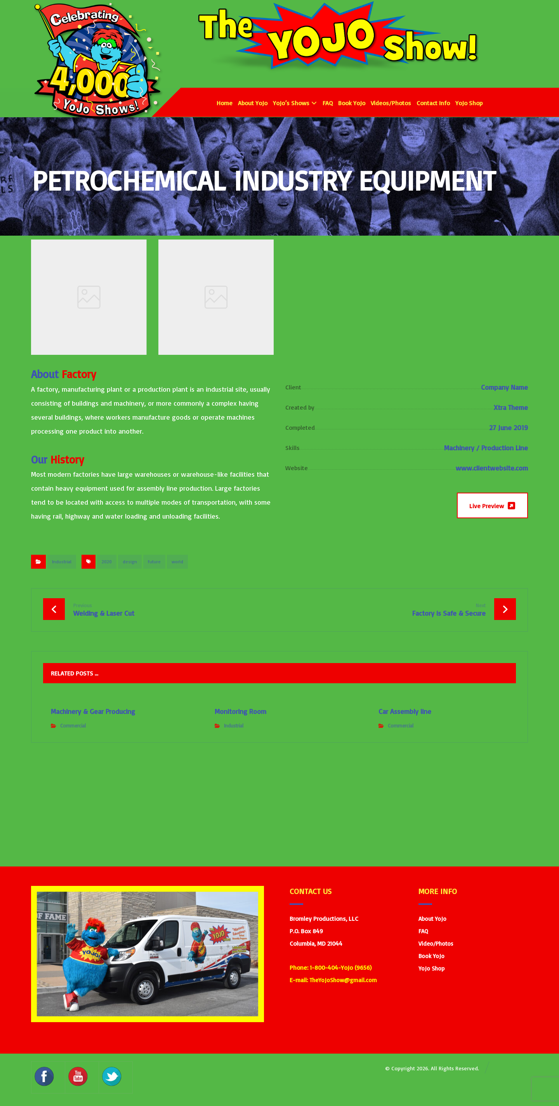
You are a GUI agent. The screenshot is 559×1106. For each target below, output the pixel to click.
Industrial (61, 561)
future (154, 561)
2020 (107, 561)
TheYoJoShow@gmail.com (343, 980)
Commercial (73, 725)
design (130, 561)
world (177, 561)
